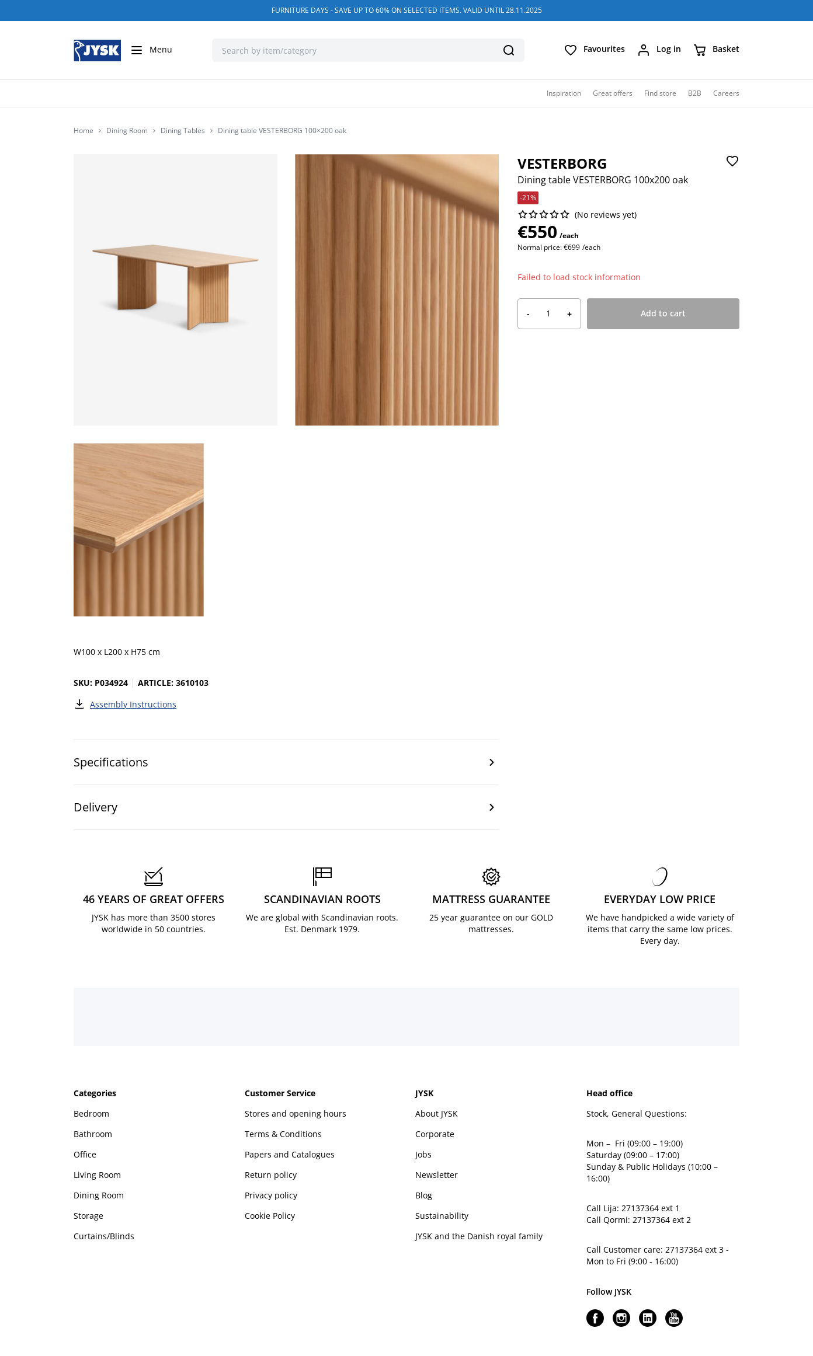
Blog (423, 1195)
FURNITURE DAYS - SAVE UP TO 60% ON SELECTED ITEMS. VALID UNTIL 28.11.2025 (407, 10)
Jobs (423, 1154)
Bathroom (93, 1133)
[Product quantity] (548, 313)
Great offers (613, 93)
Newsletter (436, 1174)
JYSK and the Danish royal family (479, 1236)
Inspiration (564, 93)
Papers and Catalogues (290, 1154)
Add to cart (663, 313)
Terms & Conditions (283, 1133)
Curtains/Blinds (104, 1236)
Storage (88, 1215)
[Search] (508, 50)
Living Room (97, 1174)
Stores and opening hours (295, 1113)
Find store (660, 93)
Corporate (434, 1133)
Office (85, 1154)
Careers (726, 93)
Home (83, 130)
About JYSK (436, 1113)
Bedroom (91, 1113)
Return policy (271, 1174)
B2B (694, 93)
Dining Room (127, 130)
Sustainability (441, 1215)
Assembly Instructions (125, 704)
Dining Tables (183, 130)
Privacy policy (271, 1195)
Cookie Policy (270, 1215)
